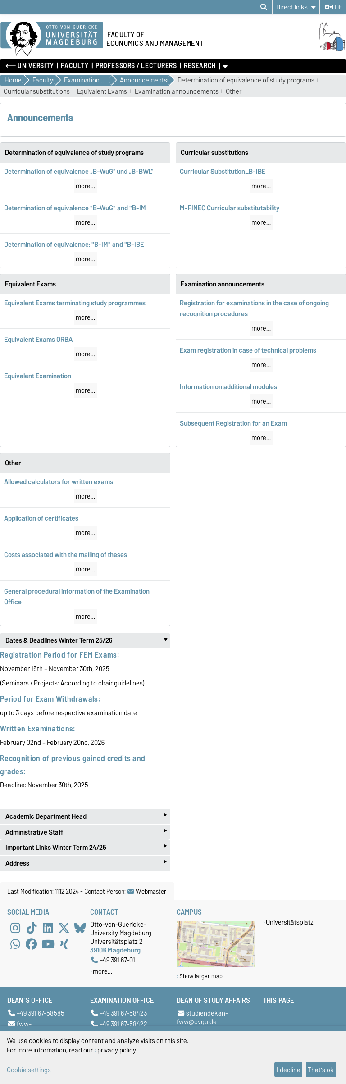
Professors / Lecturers (136, 65)
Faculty (74, 65)
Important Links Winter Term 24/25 (86, 847)
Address (86, 863)
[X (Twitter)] (64, 928)
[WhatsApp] (15, 944)
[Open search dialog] (264, 7)
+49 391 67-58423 (119, 1013)
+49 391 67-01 (113, 960)
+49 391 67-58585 (36, 1013)
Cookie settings (29, 1069)
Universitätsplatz (290, 922)
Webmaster (146, 891)
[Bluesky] (80, 928)
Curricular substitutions (37, 91)
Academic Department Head (86, 816)
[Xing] (64, 944)
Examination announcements (177, 91)
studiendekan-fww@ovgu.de (202, 1017)
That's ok (321, 1069)
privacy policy (116, 1050)
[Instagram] (15, 928)
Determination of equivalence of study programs (246, 80)
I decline (288, 1069)
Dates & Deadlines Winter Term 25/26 (87, 640)
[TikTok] (31, 928)
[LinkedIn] (48, 928)
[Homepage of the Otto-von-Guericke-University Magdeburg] (52, 39)
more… (85, 186)
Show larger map (201, 976)
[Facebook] (31, 944)
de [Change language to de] (333, 7)
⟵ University (29, 65)
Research (200, 65)
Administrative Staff (86, 832)
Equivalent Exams (102, 91)
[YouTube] (48, 944)
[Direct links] (296, 7)
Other (233, 91)
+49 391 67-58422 (119, 1024)
